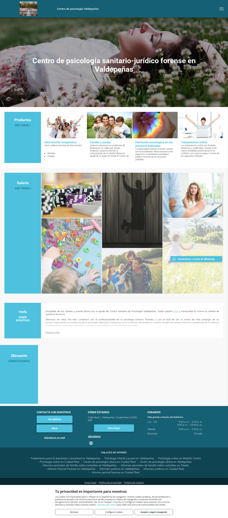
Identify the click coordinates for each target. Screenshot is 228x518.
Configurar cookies (114, 512)
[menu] (221, 9)
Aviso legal (90, 482)
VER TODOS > (23, 125)
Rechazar (74, 512)
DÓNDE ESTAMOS (19, 361)
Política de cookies (134, 482)
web (175, 311)
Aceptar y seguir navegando (154, 512)
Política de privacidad (110, 482)
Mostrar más (53, 332)
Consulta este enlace (106, 504)
